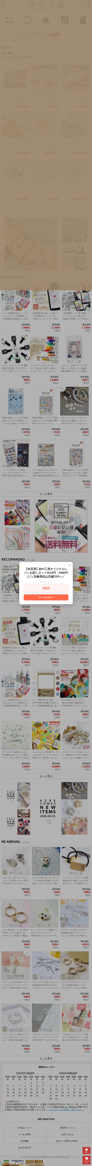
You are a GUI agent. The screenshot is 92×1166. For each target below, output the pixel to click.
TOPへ (86, 1150)
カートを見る (86, 1160)
